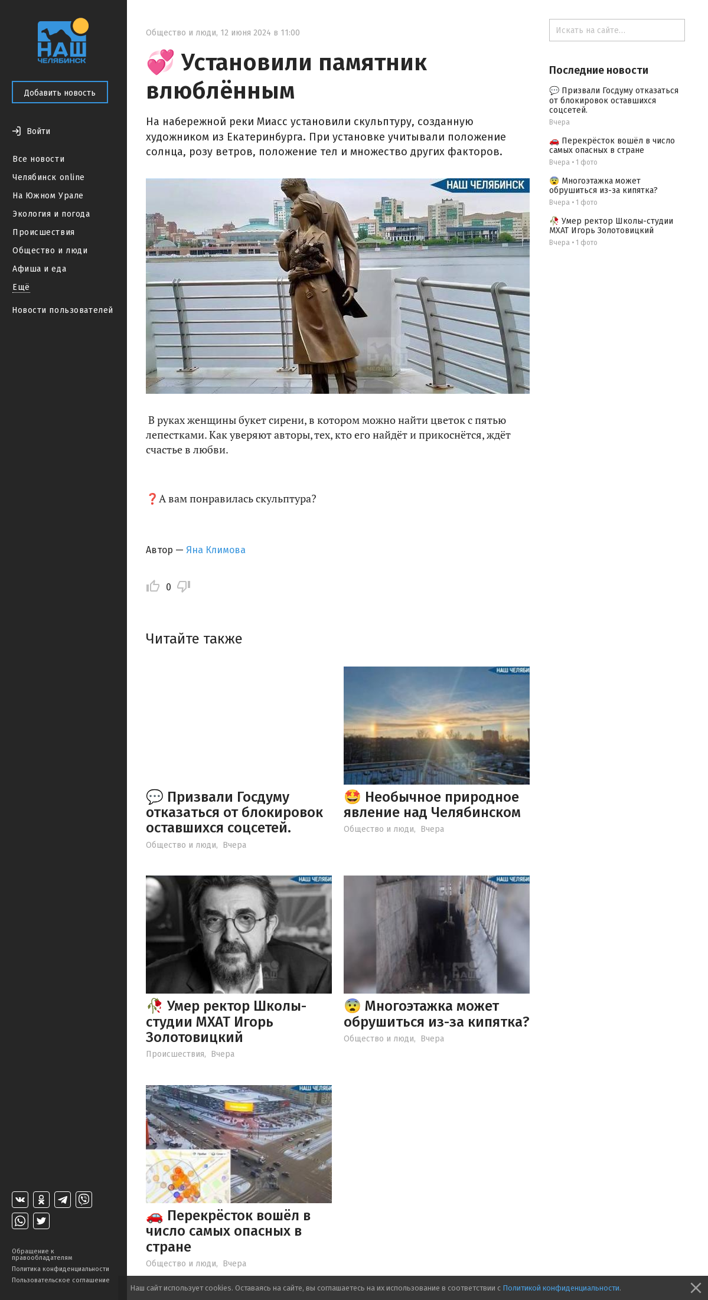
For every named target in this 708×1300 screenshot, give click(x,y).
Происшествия (43, 232)
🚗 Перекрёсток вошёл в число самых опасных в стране (228, 1231)
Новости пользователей (62, 310)
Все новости (38, 159)
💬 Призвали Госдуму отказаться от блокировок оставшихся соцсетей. (234, 813)
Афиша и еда (39, 269)
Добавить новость (60, 93)
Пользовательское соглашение (61, 1280)
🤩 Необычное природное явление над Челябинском (432, 805)
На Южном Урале (48, 196)
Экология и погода (51, 214)
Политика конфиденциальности (60, 1269)
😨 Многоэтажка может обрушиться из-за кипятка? (437, 1014)
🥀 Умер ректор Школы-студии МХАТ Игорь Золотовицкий (226, 1022)
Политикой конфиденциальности (561, 1287)
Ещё (21, 287)
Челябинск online (48, 177)
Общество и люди (49, 251)
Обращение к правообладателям (42, 1254)
